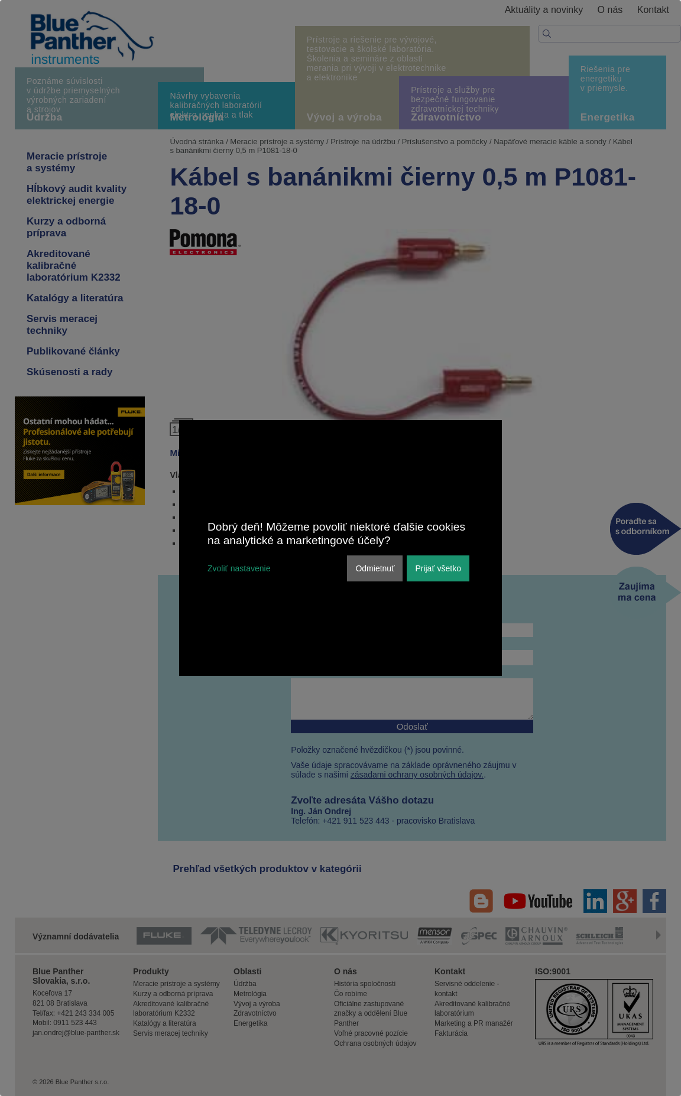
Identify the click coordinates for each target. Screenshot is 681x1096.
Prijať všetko (438, 568)
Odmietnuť (374, 568)
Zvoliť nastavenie (238, 568)
